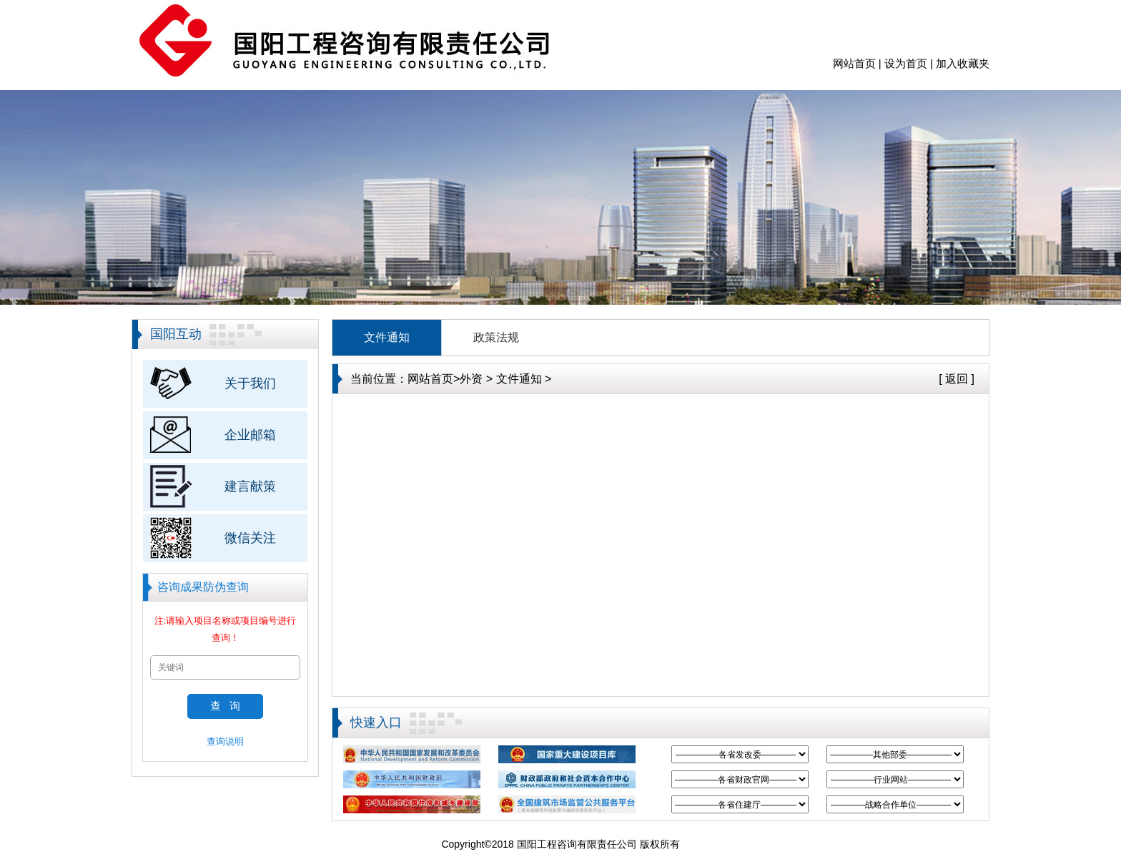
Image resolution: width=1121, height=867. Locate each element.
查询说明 (225, 741)
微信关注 (250, 538)
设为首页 (905, 63)
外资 (471, 379)
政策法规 (496, 337)
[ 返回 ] (956, 379)
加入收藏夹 (962, 63)
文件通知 (387, 337)
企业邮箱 (250, 435)
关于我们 (250, 383)
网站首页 (854, 63)
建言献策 (250, 486)
